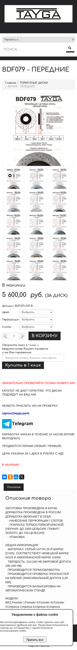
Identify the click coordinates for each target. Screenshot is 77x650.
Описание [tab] (13, 487)
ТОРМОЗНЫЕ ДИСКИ (34, 82)
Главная (10, 82)
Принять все (34, 639)
